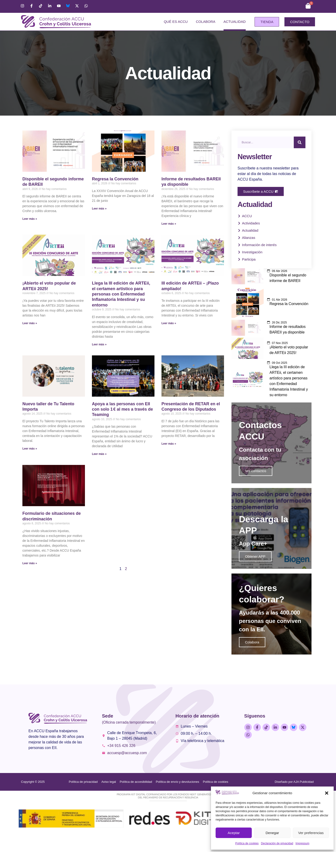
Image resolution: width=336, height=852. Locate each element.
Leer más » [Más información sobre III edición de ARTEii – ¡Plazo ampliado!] (168, 323)
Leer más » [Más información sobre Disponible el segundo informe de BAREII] (29, 218)
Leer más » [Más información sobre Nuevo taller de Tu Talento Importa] (29, 448)
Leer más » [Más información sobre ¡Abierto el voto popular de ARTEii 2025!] (29, 323)
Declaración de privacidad (277, 843)
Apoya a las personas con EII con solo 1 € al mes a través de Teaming (122, 409)
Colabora (205, 22)
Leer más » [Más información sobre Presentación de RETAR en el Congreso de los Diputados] (168, 443)
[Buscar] (299, 142)
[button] (326, 793)
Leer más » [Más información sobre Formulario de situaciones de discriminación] (29, 563)
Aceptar (234, 833)
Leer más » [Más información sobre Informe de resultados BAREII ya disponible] (168, 223)
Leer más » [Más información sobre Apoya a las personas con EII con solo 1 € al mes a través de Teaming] (99, 454)
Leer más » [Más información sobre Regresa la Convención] (99, 208)
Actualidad (235, 22)
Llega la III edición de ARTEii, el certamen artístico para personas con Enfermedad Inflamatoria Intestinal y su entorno (121, 294)
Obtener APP (255, 570)
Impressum (302, 843)
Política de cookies (247, 843)
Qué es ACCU (176, 22)
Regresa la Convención (115, 179)
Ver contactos (255, 478)
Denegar (272, 833)
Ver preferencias (311, 833)
